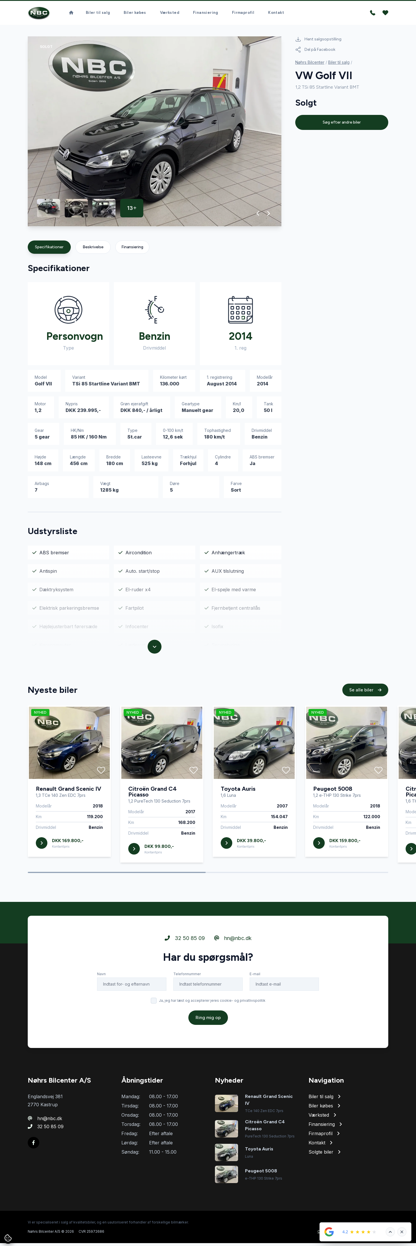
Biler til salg (98, 14)
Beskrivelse (93, 249)
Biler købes (135, 14)
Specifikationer (49, 249)
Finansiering (205, 14)
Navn (101, 979)
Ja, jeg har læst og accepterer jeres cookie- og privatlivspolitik (212, 1005)
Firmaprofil (243, 14)
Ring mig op (208, 1022)
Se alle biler (365, 695)
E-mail (255, 979)
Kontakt (276, 14)
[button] (258, 216)
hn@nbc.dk (233, 943)
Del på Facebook (315, 52)
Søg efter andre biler (342, 125)
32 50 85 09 (185, 943)
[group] (154, 134)
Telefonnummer (187, 979)
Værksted (169, 14)
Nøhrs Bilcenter (309, 65)
